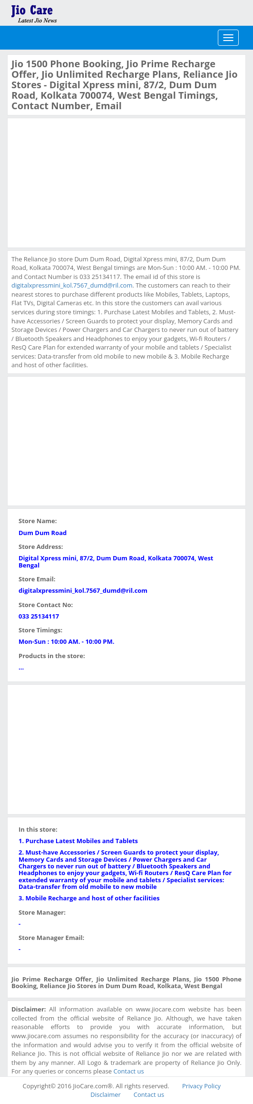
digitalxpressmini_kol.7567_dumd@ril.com (71, 285)
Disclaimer (105, 1094)
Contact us (129, 1071)
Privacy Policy (201, 1086)
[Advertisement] (82, 181)
